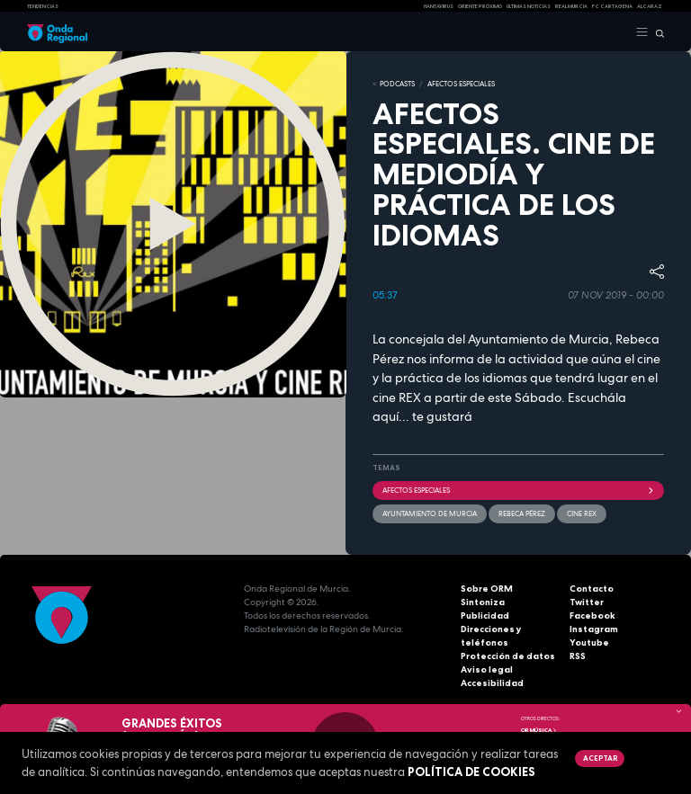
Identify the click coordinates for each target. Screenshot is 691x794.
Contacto (592, 588)
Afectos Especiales (461, 83)
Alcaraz (649, 6)
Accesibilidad (492, 683)
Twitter (587, 602)
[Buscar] (656, 32)
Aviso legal (487, 669)
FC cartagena (612, 6)
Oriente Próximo (480, 6)
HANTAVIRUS (438, 6)
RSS (578, 656)
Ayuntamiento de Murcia (429, 513)
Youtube (589, 642)
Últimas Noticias (529, 6)
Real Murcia (571, 6)
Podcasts (397, 83)
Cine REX (582, 513)
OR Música (539, 730)
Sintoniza (483, 602)
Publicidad (485, 615)
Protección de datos (508, 656)
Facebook (592, 615)
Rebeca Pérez (521, 513)
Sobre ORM (487, 588)
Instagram (594, 629)
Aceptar (600, 758)
